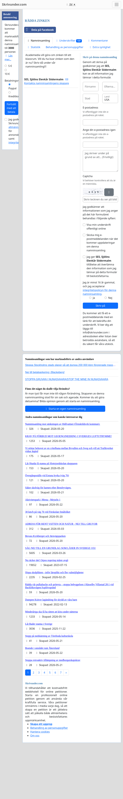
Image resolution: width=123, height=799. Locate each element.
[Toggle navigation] (116, 4)
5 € (10, 66)
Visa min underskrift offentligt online (99, 271)
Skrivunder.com (14, 4)
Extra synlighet (99, 92)
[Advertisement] (71, 36)
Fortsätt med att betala (11, 108)
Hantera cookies (40, 776)
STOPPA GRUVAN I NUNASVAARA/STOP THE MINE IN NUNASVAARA (66, 424)
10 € (7, 74)
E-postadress (90, 152)
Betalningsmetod (15, 80)
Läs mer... (8, 57)
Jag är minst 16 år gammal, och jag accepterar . (99, 333)
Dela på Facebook (39, 75)
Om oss (34, 780)
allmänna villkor (18, 127)
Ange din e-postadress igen (99, 174)
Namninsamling (38, 85)
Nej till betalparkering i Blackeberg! (45, 417)
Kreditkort (14, 96)
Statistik (33, 92)
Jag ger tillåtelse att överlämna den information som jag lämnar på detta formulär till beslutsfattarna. (102, 311)
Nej (110, 342)
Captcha (88, 221)
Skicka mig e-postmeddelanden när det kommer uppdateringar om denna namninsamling (102, 287)
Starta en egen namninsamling (65, 453)
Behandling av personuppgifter (64, 92)
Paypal (12, 88)
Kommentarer (97, 85)
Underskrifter (68, 85)
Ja (94, 342)
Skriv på (100, 350)
